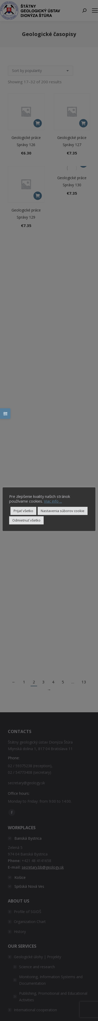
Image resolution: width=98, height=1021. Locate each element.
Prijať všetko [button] (23, 510)
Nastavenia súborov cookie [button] (62, 510)
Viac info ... (53, 501)
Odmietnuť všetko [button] (26, 520)
